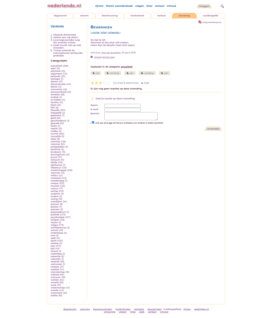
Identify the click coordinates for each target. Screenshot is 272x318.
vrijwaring (109, 312)
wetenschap (58, 287)
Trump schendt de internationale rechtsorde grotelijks (68, 53)
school (54, 230)
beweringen (155, 309)
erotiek (55, 97)
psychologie (58, 217)
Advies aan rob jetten (65, 37)
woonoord (56, 293)
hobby (54, 131)
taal (53, 246)
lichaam (55, 159)
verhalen (139, 309)
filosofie (55, 110)
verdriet (55, 261)
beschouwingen (102, 309)
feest (53, 105)
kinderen (56, 152)
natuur (54, 188)
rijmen (99, 5)
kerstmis (56, 149)
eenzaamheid (58, 92)
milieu (54, 175)
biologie (55, 79)
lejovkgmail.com (104, 57)
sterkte (55, 243)
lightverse (56, 165)
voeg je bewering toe (211, 22)
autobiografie (210, 15)
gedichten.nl (201, 309)
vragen (139, 5)
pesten (55, 206)
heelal (54, 128)
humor (54, 133)
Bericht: (95, 113)
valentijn (56, 259)
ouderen (55, 193)
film (53, 107)
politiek (55, 214)
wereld (55, 282)
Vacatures (57, 26)
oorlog (54, 191)
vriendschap (58, 272)
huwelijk (56, 136)
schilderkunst (58, 227)
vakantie (56, 256)
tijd (52, 248)
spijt (53, 238)
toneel (54, 251)
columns (85, 309)
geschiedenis (58, 120)
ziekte (54, 295)
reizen (54, 222)
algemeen (56, 73)
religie (54, 225)
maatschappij (58, 170)
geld (53, 118)
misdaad (56, 178)
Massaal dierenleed (64, 34)
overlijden (56, 201)
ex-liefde (56, 99)
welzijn (55, 280)
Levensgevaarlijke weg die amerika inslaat (66, 41)
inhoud (171, 5)
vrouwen (56, 277)
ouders (55, 196)
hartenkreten (123, 309)
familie (55, 102)
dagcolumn (60, 15)
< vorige (95, 32)
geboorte (56, 115)
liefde (54, 162)
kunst (54, 157)
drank (54, 86)
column (84, 15)
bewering (184, 15)
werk (53, 285)
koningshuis (58, 154)
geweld (55, 123)
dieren (54, 81)
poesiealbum (58, 212)
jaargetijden (58, 146)
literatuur (56, 167)
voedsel (55, 269)
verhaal (161, 15)
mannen (55, 173)
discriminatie (58, 84)
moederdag (57, 180)
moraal (54, 183)
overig (54, 199)
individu (55, 141)
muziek (55, 186)
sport (54, 240)
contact (159, 5)
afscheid (56, 71)
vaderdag (56, 253)
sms (53, 235)
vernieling (113, 73)
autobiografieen (172, 309)
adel (53, 68)
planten (55, 209)
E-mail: (95, 109)
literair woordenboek (119, 5)
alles (103, 32)
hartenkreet (137, 15)
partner (55, 204)
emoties (55, 94)
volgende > (114, 32)
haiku (54, 126)
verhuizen (56, 264)
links (149, 5)
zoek (141, 312)
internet (55, 144)
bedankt (55, 76)
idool (53, 139)
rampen (55, 219)
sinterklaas (57, 233)
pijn (129, 73)
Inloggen (204, 6)
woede (54, 290)
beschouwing (110, 15)
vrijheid (55, 274)
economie (56, 89)
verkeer (55, 266)
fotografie (56, 113)
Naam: (94, 105)
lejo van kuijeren (110, 52)
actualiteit (56, 66)
